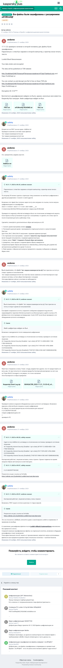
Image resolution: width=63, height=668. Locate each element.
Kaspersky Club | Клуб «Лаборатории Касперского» (31, 662)
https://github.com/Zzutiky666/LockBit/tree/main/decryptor (20, 476)
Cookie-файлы (38, 660)
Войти (31, 562)
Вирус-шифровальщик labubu (19, 630)
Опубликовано (17, 42)
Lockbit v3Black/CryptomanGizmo (41, 526)
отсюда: (28, 227)
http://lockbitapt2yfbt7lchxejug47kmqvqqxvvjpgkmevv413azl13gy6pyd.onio (28, 74)
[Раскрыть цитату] (5, 184)
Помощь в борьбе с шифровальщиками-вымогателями (31, 32)
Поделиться (16, 574)
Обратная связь (25, 660)
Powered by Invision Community (31, 665)
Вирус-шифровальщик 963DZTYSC (20, 621)
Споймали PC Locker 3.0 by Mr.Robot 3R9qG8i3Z (25, 607)
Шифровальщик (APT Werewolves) (20, 595)
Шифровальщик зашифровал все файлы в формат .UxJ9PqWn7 (30, 642)
